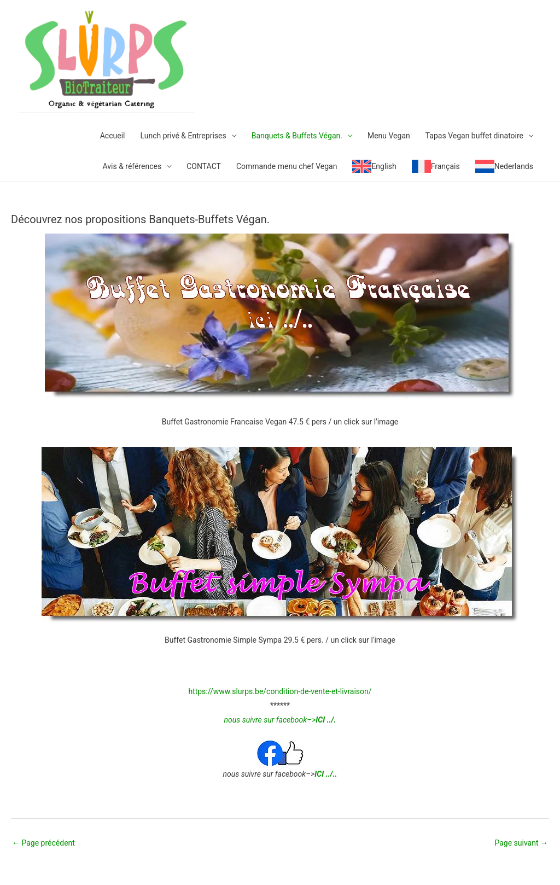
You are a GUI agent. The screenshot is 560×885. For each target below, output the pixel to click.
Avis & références (131, 166)
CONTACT (203, 166)
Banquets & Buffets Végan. (297, 135)
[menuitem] (374, 166)
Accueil (112, 135)
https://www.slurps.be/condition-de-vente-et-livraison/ (279, 691)
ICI (319, 774)
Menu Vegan (389, 135)
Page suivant (521, 843)
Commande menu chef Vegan (286, 166)
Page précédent (43, 843)
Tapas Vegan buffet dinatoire (474, 135)
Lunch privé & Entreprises (183, 135)
